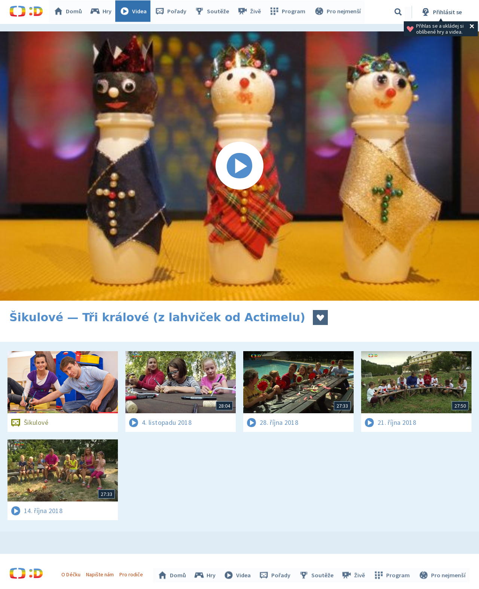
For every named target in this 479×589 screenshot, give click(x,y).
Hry (103, 12)
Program (288, 12)
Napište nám (101, 573)
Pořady (172, 12)
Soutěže (213, 12)
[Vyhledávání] (398, 12)
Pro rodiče (132, 573)
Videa (135, 12)
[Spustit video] (239, 166)
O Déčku (71, 573)
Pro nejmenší (337, 12)
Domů (69, 12)
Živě (251, 12)
